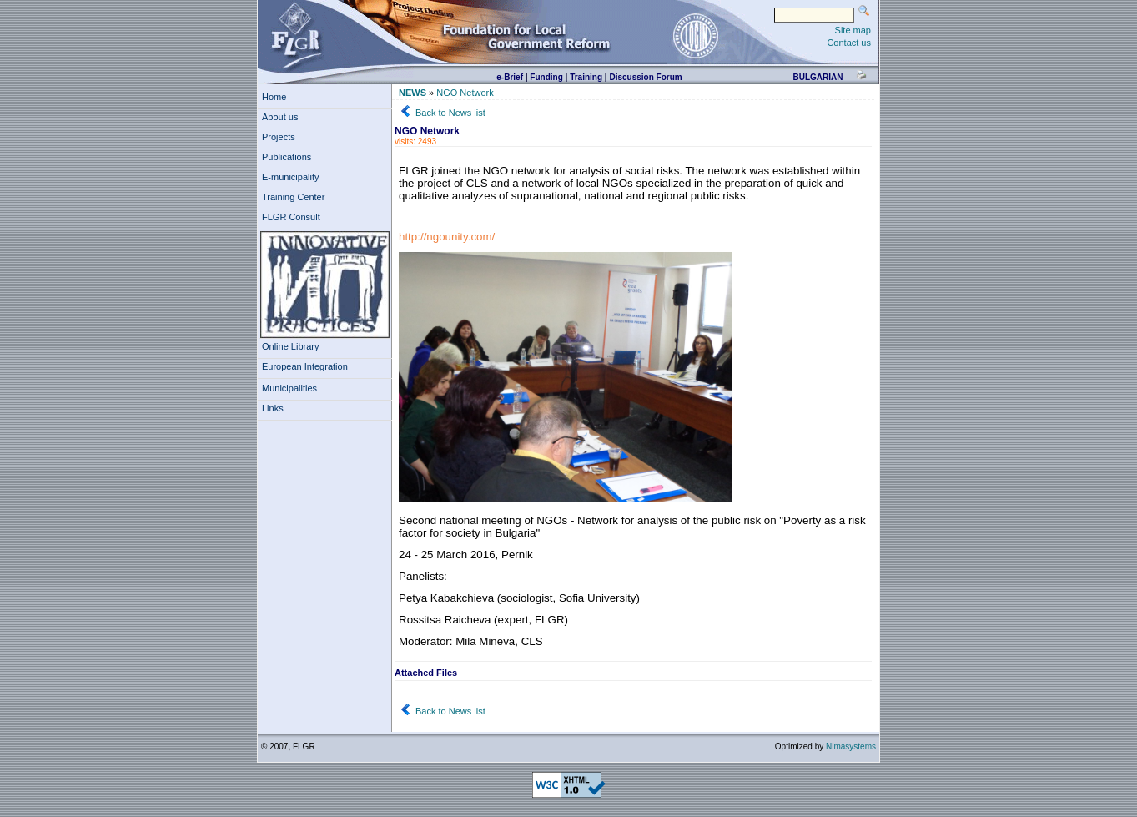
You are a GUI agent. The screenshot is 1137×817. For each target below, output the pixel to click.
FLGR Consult (293, 217)
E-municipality (293, 177)
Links (275, 408)
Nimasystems (851, 746)
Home (274, 97)
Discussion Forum (645, 77)
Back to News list (450, 113)
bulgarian (817, 77)
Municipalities (289, 388)
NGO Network (464, 93)
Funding (546, 77)
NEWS (412, 93)
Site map (853, 30)
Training (586, 77)
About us (283, 117)
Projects (281, 137)
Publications (289, 157)
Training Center (296, 197)
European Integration (305, 366)
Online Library (290, 346)
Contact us (849, 43)
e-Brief (509, 77)
